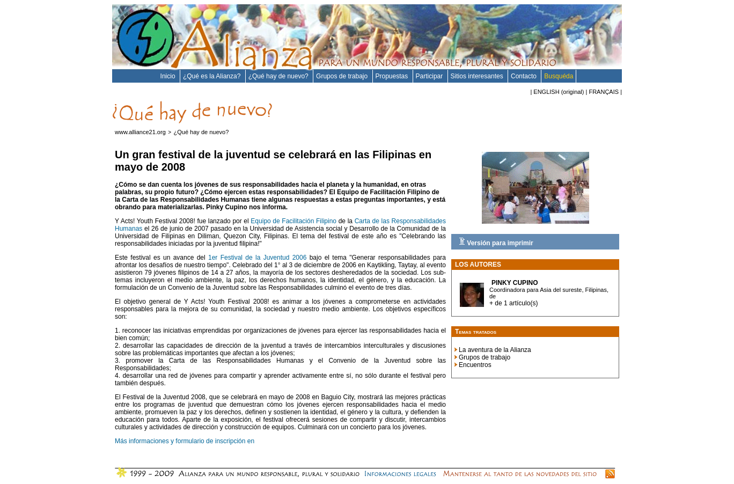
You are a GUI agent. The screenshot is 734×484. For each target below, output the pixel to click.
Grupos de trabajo (342, 76)
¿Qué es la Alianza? (213, 76)
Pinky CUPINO (514, 283)
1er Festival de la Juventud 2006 (257, 257)
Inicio (168, 76)
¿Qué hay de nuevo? (279, 76)
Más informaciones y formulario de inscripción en (184, 441)
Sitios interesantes (478, 76)
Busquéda (558, 76)
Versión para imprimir (496, 242)
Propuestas (393, 76)
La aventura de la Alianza (495, 350)
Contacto (524, 76)
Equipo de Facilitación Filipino (293, 221)
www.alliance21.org (140, 132)
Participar (430, 76)
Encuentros (475, 365)
